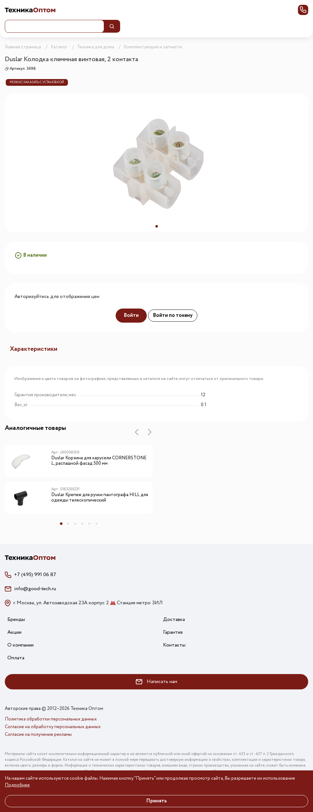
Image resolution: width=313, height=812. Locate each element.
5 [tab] (89, 523)
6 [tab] (96, 523)
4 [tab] (82, 523)
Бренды (16, 619)
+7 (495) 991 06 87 (35, 574)
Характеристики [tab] (33, 349)
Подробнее (17, 785)
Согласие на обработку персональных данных (53, 727)
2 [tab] (68, 523)
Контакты (174, 645)
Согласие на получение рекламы (38, 734)
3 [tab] (75, 523)
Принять (156, 801)
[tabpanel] (156, 162)
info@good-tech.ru (35, 588)
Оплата (15, 658)
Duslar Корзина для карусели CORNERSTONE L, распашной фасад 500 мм (98, 461)
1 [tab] (156, 226)
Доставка (174, 619)
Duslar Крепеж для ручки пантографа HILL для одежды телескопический (99, 497)
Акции (14, 632)
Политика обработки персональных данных (51, 719)
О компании (20, 645)
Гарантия (173, 632)
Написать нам (156, 681)
